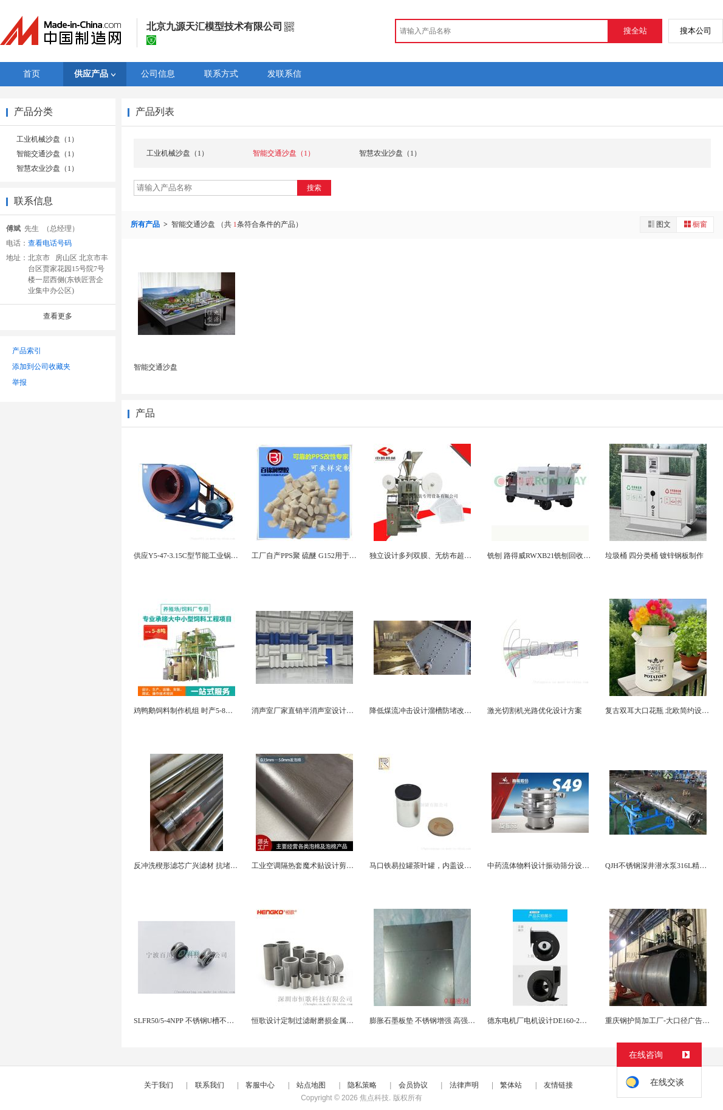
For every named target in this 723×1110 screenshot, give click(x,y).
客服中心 (260, 1085)
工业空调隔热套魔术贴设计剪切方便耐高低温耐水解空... (342, 865)
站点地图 (311, 1085)
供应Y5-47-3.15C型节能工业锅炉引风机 (197, 555)
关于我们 (158, 1085)
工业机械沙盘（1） (47, 139)
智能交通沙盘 (155, 367)
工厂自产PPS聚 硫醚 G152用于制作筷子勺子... (325, 555)
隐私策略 (362, 1085)
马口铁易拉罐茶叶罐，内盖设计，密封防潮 (438, 865)
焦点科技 (374, 1098)
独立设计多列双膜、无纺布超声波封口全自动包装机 (453, 555)
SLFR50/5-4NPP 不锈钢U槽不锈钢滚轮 (195, 1020)
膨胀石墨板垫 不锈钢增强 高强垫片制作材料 (440, 1020)
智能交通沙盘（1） (47, 154)
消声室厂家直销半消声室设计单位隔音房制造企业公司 (339, 710)
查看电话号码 (50, 243)
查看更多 (57, 316)
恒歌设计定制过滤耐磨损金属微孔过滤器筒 (321, 1020)
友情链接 (558, 1085)
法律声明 (464, 1085)
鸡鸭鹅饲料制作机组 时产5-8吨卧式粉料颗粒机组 (212, 710)
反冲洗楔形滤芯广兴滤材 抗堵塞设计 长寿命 (205, 865)
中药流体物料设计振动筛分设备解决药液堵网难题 (567, 865)
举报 (19, 382)
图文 (658, 224)
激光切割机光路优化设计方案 (534, 710)
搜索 (314, 188)
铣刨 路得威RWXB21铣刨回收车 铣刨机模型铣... (564, 555)
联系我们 (209, 1085)
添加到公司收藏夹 (41, 366)
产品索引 (26, 350)
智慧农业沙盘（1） (47, 168)
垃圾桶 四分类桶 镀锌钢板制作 (654, 555)
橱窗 (695, 224)
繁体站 (511, 1085)
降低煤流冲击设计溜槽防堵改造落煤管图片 (438, 710)
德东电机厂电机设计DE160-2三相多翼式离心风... (565, 1020)
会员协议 (413, 1085)
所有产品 (146, 224)
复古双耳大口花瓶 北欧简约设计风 (660, 710)
